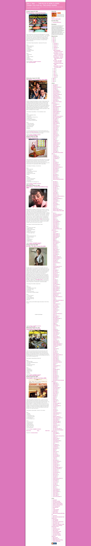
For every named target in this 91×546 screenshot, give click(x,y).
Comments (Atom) (34, 432)
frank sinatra (55, 222)
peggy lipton (55, 383)
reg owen (54, 409)
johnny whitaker (56, 290)
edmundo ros (55, 194)
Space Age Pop (55, 530)
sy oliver (54, 458)
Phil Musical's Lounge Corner (58, 521)
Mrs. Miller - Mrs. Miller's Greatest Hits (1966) (36, 246)
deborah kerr (55, 175)
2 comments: (38, 183)
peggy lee (54, 382)
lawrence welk (55, 306)
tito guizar (55, 477)
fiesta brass (55, 216)
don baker (55, 187)
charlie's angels (56, 146)
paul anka (54, 374)
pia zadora (55, 394)
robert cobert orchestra (57, 417)
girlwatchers (55, 240)
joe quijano (55, 283)
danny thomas (55, 165)
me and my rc (55, 340)
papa (54, 368)
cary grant (55, 141)
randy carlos (55, 400)
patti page (55, 371)
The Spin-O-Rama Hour (34, 131)
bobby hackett (55, 122)
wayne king (55, 492)
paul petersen (55, 376)
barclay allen (55, 110)
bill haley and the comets (57, 116)
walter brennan (55, 490)
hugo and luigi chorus (57, 266)
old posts (54, 363)
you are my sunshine (56, 496)
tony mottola (55, 480)
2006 (54, 81)
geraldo (54, 238)
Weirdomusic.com (56, 538)
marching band (55, 330)
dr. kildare (55, 191)
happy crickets (55, 249)
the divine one (55, 462)
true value (55, 484)
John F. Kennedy (56, 284)
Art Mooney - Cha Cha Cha (32, 137)
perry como (55, 389)
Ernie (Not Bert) (55, 507)
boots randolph (55, 125)
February (55, 75)
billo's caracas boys (56, 117)
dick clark (54, 181)
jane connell (55, 277)
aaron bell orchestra (56, 87)
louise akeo (55, 322)
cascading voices (56, 142)
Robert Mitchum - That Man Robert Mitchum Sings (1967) (58, 58)
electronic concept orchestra (58, 196)
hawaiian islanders (56, 256)
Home (38, 430)
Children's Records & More (57, 503)
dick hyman (55, 182)
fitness (54, 217)
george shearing (56, 236)
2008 (54, 78)
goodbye (54, 244)
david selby (55, 171)
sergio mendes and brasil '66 (34, 375)
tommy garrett (55, 479)
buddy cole (55, 136)
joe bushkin (55, 280)
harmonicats (55, 250)
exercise (54, 205)
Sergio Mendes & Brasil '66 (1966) (33, 329)
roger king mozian (32, 62)
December (55, 43)
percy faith (55, 386)
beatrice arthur (55, 112)
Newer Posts (28, 430)
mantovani (55, 329)
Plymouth (54, 395)
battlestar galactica (56, 111)
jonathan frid (55, 294)
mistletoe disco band (56, 345)
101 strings (55, 84)
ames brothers (55, 93)
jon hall (54, 291)
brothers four (55, 134)
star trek (54, 452)
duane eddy (55, 192)
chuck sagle (55, 151)
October (55, 46)
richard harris (55, 414)
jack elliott (55, 271)
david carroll (55, 169)
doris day (54, 190)
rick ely (54, 415)
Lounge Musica (55, 510)
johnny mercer (55, 289)
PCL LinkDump (55, 520)
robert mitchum (37, 243)
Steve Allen (55, 454)
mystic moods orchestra (57, 354)
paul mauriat (55, 375)
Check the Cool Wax (56, 501)
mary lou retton (55, 336)
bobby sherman (56, 123)
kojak (54, 302)
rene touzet (55, 410)
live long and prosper (57, 318)
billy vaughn (55, 118)
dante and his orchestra (57, 167)
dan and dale (55, 162)
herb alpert (55, 260)
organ (54, 364)
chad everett (55, 145)
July (54, 68)
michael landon (55, 342)
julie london (55, 295)
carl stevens (55, 140)
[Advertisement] (35, 70)
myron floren (55, 353)
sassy (54, 434)
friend (54, 232)
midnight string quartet (57, 343)
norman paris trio (56, 360)
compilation (55, 156)
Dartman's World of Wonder (58, 504)
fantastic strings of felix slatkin (58, 210)
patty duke (55, 372)
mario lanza (55, 331)
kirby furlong (55, 301)
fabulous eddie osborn (57, 209)
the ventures (55, 469)
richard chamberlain (56, 412)
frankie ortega (55, 227)
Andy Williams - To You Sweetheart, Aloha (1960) (36, 79)
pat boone (55, 370)
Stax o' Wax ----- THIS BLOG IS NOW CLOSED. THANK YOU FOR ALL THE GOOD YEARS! (43, 4)
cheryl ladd (55, 147)
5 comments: (38, 374)
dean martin (55, 174)
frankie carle (55, 225)
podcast (54, 397)
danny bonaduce (56, 164)
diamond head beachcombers (58, 179)
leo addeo (55, 308)
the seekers (55, 466)
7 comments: (38, 61)
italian (54, 268)
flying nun (55, 219)
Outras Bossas (55, 519)
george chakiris (56, 233)
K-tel (54, 297)
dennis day (55, 176)
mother (54, 349)
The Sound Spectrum (56, 533)
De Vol (54, 173)
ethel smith (55, 203)
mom (54, 347)
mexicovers (55, 515)
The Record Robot (56, 532)
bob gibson (55, 119)
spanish (54, 449)
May (54, 71)
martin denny (55, 334)
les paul (54, 312)
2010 (54, 40)
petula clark (55, 393)
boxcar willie (55, 129)
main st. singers (56, 325)
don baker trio (55, 188)
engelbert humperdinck (57, 198)
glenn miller (55, 243)
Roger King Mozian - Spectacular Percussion (36, 12)
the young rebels (56, 472)
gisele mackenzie (56, 242)
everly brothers (55, 204)
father (54, 213)
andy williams (31, 135)
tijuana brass (55, 474)
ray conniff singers (56, 405)
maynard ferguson (56, 337)
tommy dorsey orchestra (57, 478)
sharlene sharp (55, 438)
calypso (54, 139)
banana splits (55, 107)
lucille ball (55, 324)
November (56, 44)
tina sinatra (55, 475)
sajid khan (55, 426)
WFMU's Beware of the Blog (58, 539)
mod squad (55, 346)
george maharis (56, 234)
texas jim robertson (56, 461)
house (54, 265)
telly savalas (55, 460)
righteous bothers (56, 416)
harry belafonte (55, 251)
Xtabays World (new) (56, 541)
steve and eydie (56, 455)
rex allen (54, 411)
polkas (54, 398)
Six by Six (54, 527)
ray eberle (55, 406)
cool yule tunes (55, 157)
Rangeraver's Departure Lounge (58, 524)
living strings (55, 319)
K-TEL (54, 508)
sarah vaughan (55, 433)
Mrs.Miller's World (39, 279)
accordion (55, 88)
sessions (54, 437)
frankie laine (55, 226)
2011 (54, 39)
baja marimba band (56, 106)
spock (54, 450)
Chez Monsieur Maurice (57, 502)
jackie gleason (55, 274)
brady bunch (55, 130)
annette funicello (56, 96)
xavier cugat (55, 495)
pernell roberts (55, 388)
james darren (55, 276)
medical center (55, 341)
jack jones (55, 273)
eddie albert (55, 193)
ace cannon (55, 89)
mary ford (54, 335)
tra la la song (55, 481)
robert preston (55, 420)
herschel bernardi (56, 262)
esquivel (54, 202)
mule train (55, 352)
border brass (55, 127)
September (56, 47)
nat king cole (55, 357)
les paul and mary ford (57, 313)
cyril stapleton (55, 158)
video (34, 326)
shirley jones (55, 439)
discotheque (55, 185)
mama (54, 326)
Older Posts (47, 430)
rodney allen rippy (56, 421)
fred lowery (55, 231)
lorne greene (55, 320)
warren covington (56, 491)
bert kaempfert (55, 113)
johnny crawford (56, 288)
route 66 (54, 423)
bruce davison (55, 135)
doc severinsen (55, 186)
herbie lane (55, 261)
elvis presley (55, 197)
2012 (54, 37)
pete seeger (55, 391)
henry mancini (55, 259)
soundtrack (55, 446)
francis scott (55, 220)
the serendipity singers (57, 467)
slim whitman (55, 444)
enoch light (55, 199)
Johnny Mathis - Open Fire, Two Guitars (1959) (36, 378)
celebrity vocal (31, 243)
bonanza (54, 124)
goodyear (54, 245)
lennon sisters (55, 307)
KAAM (54, 299)
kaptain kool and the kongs (58, 300)
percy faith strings (56, 387)
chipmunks (55, 148)
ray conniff (55, 404)
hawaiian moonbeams (57, 257)
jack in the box (55, 272)
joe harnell (55, 282)
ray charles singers (56, 403)
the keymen (55, 463)
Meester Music (55, 512)
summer (54, 457)
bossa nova (55, 128)
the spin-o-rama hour (57, 468)
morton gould (55, 348)
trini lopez (55, 483)
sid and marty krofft (56, 440)
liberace (54, 314)
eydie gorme (55, 208)
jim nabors (55, 279)
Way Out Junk (55, 537)
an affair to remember (57, 94)
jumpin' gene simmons (57, 296)
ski (53, 443)
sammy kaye (55, 432)
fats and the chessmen (57, 214)
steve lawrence (55, 456)
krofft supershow (56, 303)
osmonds (54, 366)
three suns (55, 473)
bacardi (54, 105)
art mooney (31, 184)
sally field (54, 427)
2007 (54, 79)
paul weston (55, 377)
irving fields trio (56, 267)
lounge (54, 323)
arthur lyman (55, 100)
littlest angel (55, 317)
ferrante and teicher (56, 215)
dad (53, 159)
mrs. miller (31, 326)
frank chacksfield (56, 221)
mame (54, 328)
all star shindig (55, 90)
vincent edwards (56, 489)
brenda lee (55, 133)
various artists (55, 485)
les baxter (55, 311)
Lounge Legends (56, 509)
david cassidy (55, 170)
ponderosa (55, 399)
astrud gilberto (55, 104)
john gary (54, 285)
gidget (54, 239)
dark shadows (55, 168)
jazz (53, 278)
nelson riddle (55, 358)
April (55, 72)
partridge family (56, 369)
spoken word (55, 451)
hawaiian (35, 135)
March (55, 74)
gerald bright (55, 237)
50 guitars (55, 85)
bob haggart (55, 121)
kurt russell (55, 305)
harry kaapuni (55, 254)
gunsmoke (55, 248)
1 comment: (38, 134)
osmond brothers (56, 365)
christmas (55, 150)
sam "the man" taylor (57, 428)
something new (55, 445)
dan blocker (55, 163)
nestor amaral (55, 359)
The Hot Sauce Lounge (57, 531)
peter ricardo (55, 392)
